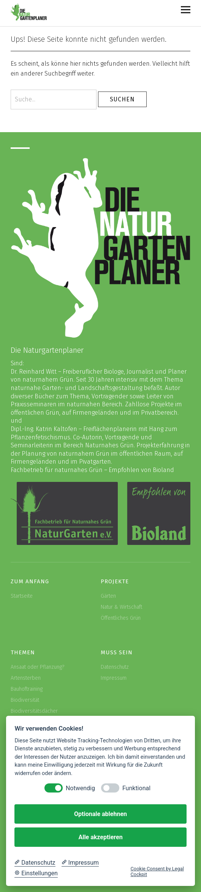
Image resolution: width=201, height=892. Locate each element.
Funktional (136, 788)
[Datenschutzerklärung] (34, 863)
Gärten (108, 596)
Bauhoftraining (27, 689)
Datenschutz (115, 667)
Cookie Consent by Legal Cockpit (157, 871)
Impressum (114, 678)
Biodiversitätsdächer (34, 711)
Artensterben (26, 678)
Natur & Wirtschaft (121, 607)
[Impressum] (80, 863)
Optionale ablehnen (100, 814)
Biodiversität (25, 700)
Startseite (22, 596)
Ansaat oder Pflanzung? (37, 667)
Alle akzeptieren (100, 837)
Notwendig (80, 788)
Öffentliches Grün (121, 618)
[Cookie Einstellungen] (36, 873)
